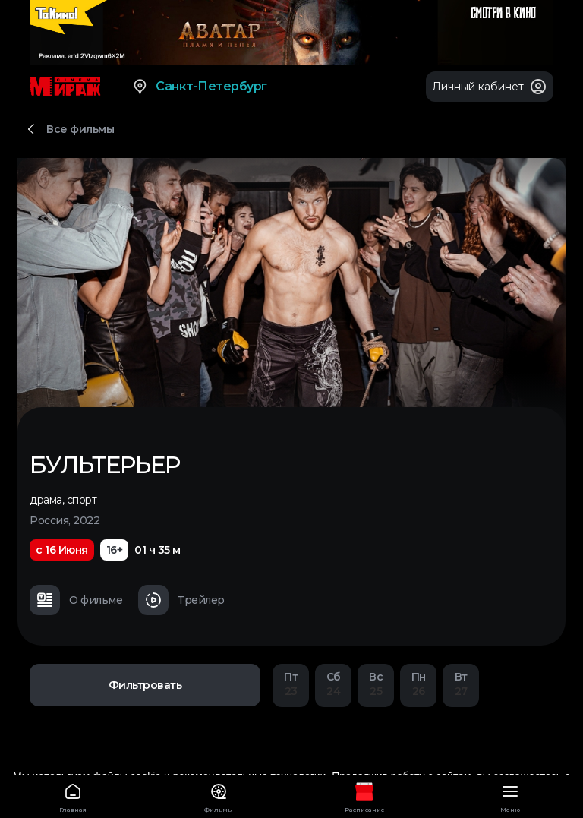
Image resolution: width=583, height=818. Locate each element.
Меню (510, 795)
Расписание (364, 795)
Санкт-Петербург (199, 86)
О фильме (76, 600)
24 (333, 684)
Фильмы (219, 795)
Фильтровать (145, 685)
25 (376, 684)
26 (418, 684)
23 (291, 684)
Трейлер (181, 600)
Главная (73, 795)
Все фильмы (80, 129)
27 (461, 684)
